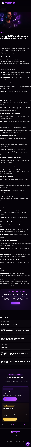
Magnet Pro (9, 435)
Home (4, 435)
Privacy (12, 439)
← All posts (3, 9)
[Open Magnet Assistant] (28, 444)
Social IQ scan (12, 306)
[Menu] (27, 3)
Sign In (23, 436)
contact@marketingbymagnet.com (21, 424)
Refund (16, 439)
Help (20, 436)
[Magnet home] (8, 3)
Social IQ (26, 435)
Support (15, 436)
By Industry (15, 435)
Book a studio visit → (9, 419)
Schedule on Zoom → (10, 399)
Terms (9, 439)
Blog (12, 436)
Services (8, 436)
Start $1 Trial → (15, 303)
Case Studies (20, 435)
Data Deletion (20, 439)
